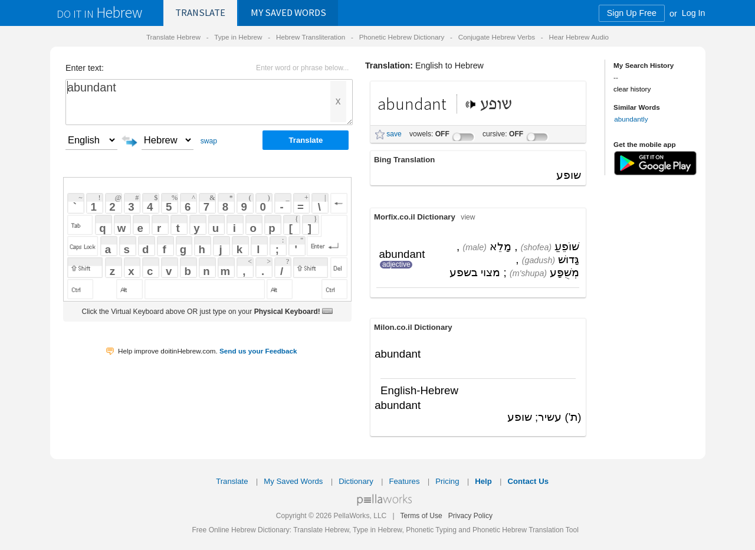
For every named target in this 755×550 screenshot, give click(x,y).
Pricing (447, 481)
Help (483, 481)
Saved (288, 12)
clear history (632, 89)
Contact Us (528, 481)
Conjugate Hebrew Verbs (496, 37)
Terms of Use (421, 516)
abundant (209, 102)
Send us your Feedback (258, 351)
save (394, 134)
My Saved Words (293, 481)
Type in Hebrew (238, 37)
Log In (693, 13)
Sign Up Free (631, 13)
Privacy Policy (470, 516)
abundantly (631, 119)
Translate (200, 12)
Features (404, 481)
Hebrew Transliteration (310, 37)
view (468, 217)
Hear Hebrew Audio (579, 37)
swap (209, 141)
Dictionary (356, 481)
